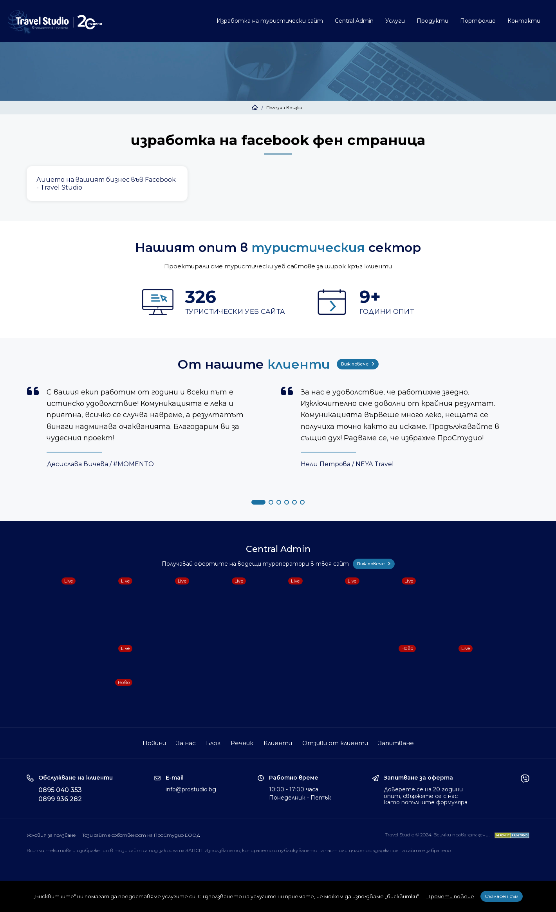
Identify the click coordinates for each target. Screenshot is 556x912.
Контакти (523, 20)
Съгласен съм (501, 896)
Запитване (396, 743)
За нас (186, 743)
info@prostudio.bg (191, 789)
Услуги (395, 20)
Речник (242, 743)
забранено (438, 850)
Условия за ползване (51, 835)
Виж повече (357, 364)
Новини (154, 743)
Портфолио (478, 20)
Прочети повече (450, 896)
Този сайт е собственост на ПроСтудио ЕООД (141, 835)
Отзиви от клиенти (335, 743)
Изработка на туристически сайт (270, 20)
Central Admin (354, 20)
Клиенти (278, 743)
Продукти (432, 20)
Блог (213, 743)
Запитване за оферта (418, 777)
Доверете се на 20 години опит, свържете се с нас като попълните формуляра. (426, 796)
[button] (258, 502)
